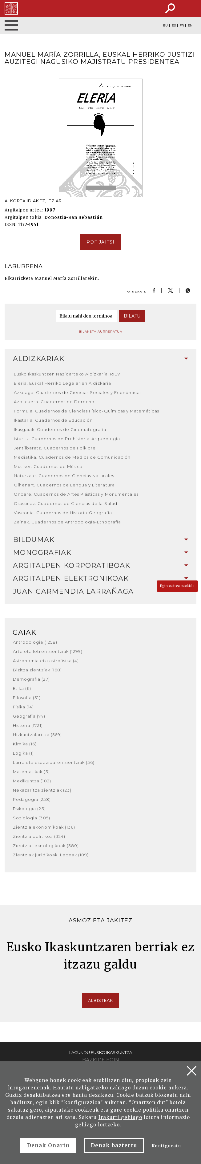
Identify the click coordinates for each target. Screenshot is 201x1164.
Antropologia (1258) (35, 642)
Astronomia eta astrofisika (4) (46, 660)
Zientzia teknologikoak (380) (46, 845)
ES (174, 25)
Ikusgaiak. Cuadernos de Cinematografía (60, 429)
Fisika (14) (23, 706)
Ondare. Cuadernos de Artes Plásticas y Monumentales (76, 494)
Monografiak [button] (100, 552)
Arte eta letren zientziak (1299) (47, 651)
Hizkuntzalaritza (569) (37, 734)
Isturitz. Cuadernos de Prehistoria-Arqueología (67, 438)
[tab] (100, 359)
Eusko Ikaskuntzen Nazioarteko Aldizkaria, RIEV (67, 373)
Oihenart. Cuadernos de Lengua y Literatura (64, 484)
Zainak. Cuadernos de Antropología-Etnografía (67, 521)
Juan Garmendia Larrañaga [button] (100, 591)
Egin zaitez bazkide (177, 586)
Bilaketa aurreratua (101, 332)
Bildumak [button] (100, 539)
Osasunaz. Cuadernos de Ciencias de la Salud (65, 503)
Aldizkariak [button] (100, 359)
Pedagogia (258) (32, 799)
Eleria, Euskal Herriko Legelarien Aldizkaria (62, 383)
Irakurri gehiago (120, 1117)
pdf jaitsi (100, 242)
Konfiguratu (166, 1146)
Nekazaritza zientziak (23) (42, 790)
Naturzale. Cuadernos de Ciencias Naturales (64, 475)
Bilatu (132, 316)
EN (190, 25)
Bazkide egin (100, 1060)
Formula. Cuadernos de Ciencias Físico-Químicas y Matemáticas (86, 410)
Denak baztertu (114, 1145)
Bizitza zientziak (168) (37, 669)
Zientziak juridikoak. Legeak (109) (51, 854)
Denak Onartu (48, 1145)
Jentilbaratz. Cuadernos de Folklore (55, 447)
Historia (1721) (28, 725)
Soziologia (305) (31, 817)
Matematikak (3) (31, 771)
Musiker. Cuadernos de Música (48, 466)
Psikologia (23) (29, 808)
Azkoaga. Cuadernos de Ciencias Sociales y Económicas (78, 392)
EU (165, 25)
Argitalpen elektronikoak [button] (100, 578)
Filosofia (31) (27, 697)
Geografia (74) (29, 716)
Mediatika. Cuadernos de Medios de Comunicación (72, 457)
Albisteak (100, 1000)
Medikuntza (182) (32, 780)
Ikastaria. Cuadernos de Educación (53, 420)
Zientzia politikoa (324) (39, 836)
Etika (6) (22, 688)
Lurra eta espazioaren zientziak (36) (53, 762)
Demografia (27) (31, 679)
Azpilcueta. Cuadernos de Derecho (54, 401)
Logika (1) (23, 753)
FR (182, 25)
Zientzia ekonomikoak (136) (44, 827)
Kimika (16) (25, 743)
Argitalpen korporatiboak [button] (100, 565)
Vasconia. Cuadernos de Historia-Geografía (63, 512)
